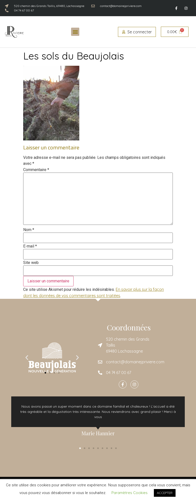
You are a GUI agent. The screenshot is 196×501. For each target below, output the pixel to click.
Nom (28, 230)
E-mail (30, 246)
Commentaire (36, 170)
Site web (31, 263)
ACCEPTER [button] (165, 493)
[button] (75, 32)
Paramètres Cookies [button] (129, 492)
